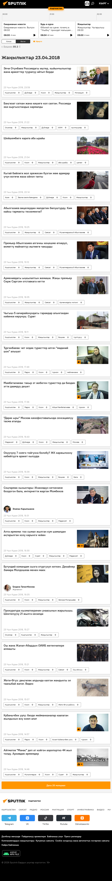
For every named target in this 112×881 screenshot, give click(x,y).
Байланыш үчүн (55, 836)
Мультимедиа (30, 774)
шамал (79, 162)
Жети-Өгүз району (66, 704)
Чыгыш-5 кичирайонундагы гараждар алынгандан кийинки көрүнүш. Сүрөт (36, 314)
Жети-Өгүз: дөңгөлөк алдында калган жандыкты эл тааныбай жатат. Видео (37, 682)
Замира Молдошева (67, 600)
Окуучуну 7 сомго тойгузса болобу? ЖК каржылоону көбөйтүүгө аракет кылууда (38, 454)
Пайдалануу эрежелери (34, 836)
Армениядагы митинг (68, 302)
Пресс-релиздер (72, 836)
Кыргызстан (10, 93)
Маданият (9, 442)
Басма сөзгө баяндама (27, 197)
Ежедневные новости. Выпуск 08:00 (19, 29)
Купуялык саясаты (45, 840)
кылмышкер (76, 127)
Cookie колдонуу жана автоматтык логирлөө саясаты (82, 840)
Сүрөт (37, 556)
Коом (43, 93)
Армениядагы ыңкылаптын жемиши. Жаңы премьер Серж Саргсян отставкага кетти (38, 279)
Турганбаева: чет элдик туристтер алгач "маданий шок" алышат (36, 349)
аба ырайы (63, 162)
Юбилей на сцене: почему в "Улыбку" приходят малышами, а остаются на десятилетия (57, 30)
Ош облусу (77, 669)
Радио (27, 372)
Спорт (70, 809)
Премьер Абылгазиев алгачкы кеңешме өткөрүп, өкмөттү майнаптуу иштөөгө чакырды (36, 244)
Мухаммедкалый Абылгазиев (72, 232)
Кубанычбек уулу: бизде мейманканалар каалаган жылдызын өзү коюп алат (36, 717)
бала (76, 477)
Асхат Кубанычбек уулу (62, 739)
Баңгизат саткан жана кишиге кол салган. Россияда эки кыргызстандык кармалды (37, 105)
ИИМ (60, 127)
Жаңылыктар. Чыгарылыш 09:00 (90, 29)
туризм (55, 372)
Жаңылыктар (60, 93)
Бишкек (61, 337)
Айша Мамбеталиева (61, 407)
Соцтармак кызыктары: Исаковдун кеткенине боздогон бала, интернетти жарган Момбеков (33, 489)
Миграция (79, 93)
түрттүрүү (78, 337)
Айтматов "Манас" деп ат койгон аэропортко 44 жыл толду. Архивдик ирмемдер (38, 752)
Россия (44, 809)
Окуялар (8, 127)
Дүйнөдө (28, 93)
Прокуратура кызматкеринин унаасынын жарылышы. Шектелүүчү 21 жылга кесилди (38, 612)
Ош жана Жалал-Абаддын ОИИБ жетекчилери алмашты (34, 647)
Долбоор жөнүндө (11, 836)
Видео (100, 809)
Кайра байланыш (10, 844)
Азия (7, 197)
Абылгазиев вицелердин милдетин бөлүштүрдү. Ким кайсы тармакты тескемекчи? (38, 209)
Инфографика (85, 809)
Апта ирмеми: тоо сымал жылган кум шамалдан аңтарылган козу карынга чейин (35, 533)
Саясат (48, 232)
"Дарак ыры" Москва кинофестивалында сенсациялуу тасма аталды (38, 419)
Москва (76, 442)
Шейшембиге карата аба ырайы (24, 138)
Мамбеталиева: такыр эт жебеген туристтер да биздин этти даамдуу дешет (39, 384)
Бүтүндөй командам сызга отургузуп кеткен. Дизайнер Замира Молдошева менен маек (39, 568)
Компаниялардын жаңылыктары (18, 840)
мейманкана (72, 372)
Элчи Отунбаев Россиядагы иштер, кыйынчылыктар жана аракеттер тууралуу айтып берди (37, 70)
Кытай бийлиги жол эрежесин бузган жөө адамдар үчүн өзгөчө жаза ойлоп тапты (37, 175)
